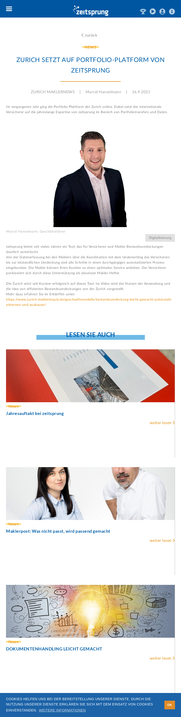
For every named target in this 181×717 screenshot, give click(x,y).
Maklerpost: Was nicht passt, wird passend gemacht (58, 531)
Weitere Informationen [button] (62, 710)
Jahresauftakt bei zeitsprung (35, 413)
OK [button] (169, 705)
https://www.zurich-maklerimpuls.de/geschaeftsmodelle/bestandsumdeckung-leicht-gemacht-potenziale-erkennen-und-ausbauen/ (89, 302)
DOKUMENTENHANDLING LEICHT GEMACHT (54, 648)
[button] (9, 9)
